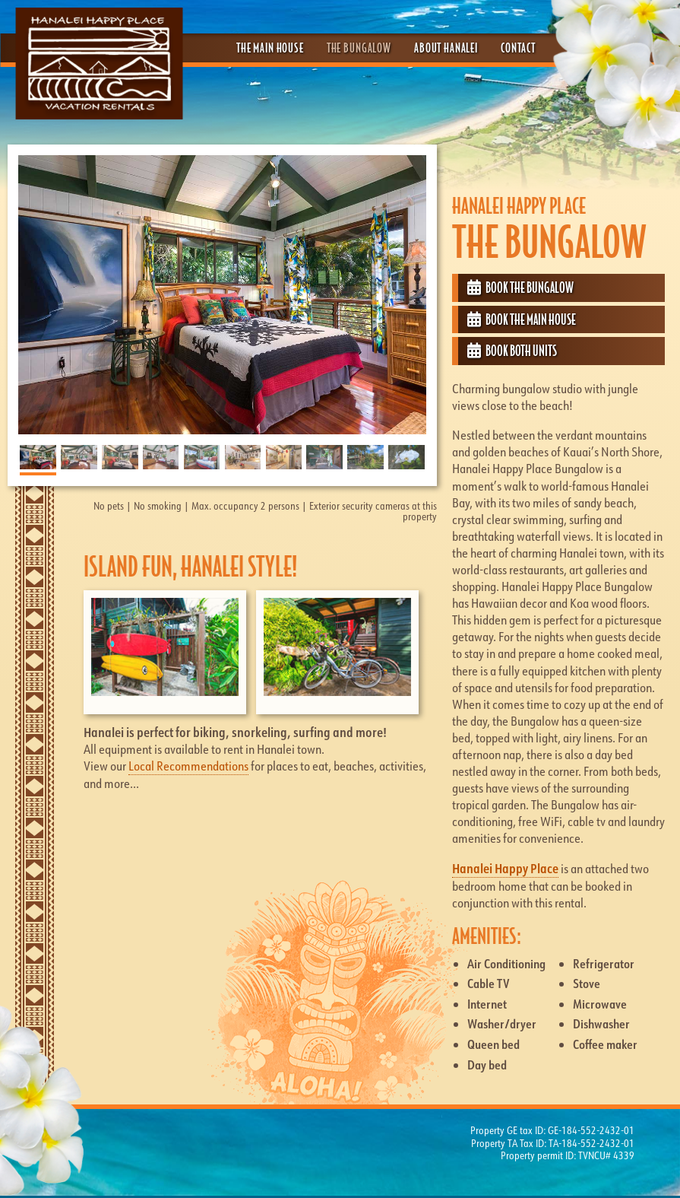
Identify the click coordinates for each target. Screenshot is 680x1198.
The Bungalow (359, 48)
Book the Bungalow (520, 287)
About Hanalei (446, 48)
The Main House (270, 48)
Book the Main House (521, 319)
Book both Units (512, 350)
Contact (518, 48)
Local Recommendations (188, 766)
